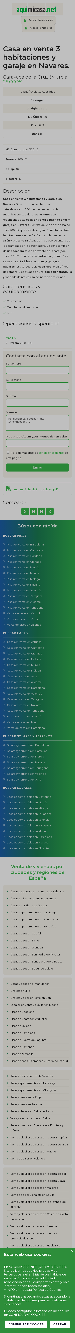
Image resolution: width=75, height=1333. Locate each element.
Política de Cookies (47, 1290)
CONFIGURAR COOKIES (26, 1324)
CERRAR (59, 1324)
